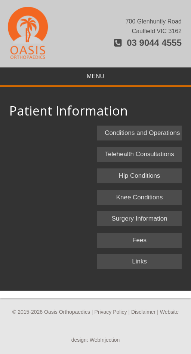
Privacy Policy (110, 312)
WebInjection (105, 340)
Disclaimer (143, 312)
